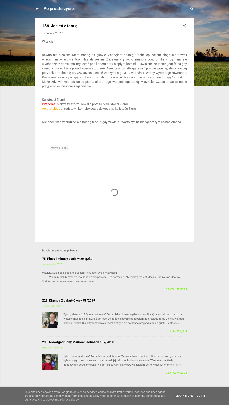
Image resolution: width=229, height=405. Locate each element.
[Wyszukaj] (192, 9)
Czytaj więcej (176, 289)
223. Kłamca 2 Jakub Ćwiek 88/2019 (68, 300)
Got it (200, 395)
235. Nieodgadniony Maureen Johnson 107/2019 (78, 342)
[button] (185, 26)
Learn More (184, 395)
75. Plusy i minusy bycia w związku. (67, 259)
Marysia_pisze (59, 148)
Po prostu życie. (59, 8)
